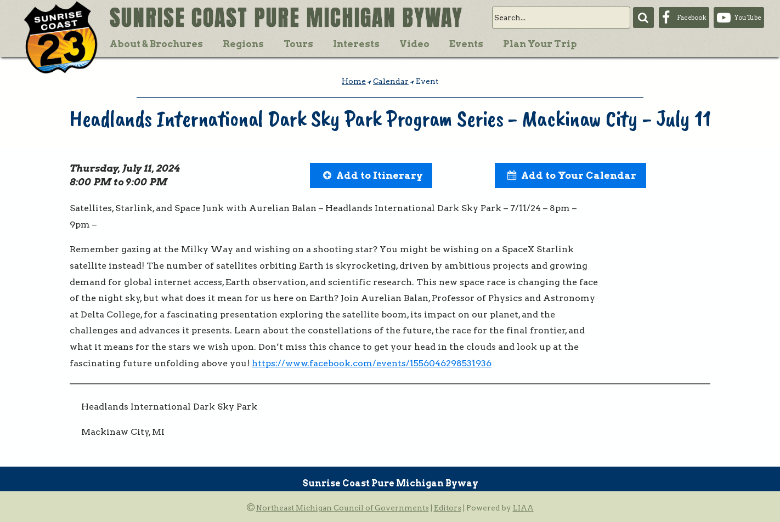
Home (354, 81)
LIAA (523, 507)
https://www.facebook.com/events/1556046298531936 (371, 363)
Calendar (391, 81)
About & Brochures (156, 43)
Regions (243, 43)
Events (466, 43)
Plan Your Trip (540, 43)
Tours (298, 43)
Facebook (691, 17)
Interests (356, 43)
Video (414, 43)
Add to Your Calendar (578, 175)
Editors (447, 507)
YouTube (747, 17)
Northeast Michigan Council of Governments (342, 507)
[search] (561, 18)
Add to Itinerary (379, 175)
